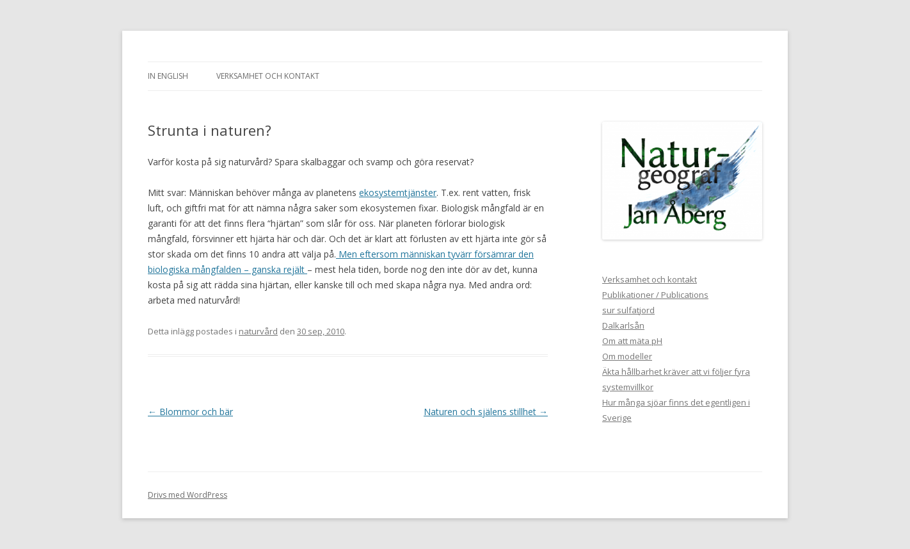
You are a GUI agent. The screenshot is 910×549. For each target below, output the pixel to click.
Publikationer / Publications (655, 294)
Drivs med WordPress (187, 494)
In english (168, 75)
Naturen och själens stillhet (486, 412)
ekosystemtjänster (397, 192)
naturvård (258, 331)
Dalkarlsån (623, 325)
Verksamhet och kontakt (267, 75)
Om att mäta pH (632, 341)
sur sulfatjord (628, 310)
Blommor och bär (190, 412)
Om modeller (627, 356)
